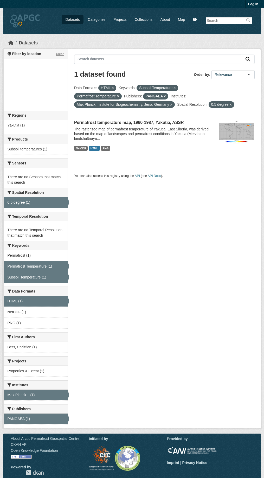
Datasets (73, 19)
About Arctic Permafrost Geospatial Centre (45, 438)
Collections (143, 19)
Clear (60, 54)
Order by (201, 74)
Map (181, 19)
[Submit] (248, 59)
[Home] (11, 42)
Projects (120, 19)
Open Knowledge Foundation (34, 450)
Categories (97, 19)
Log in (253, 4)
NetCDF (81, 148)
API (137, 176)
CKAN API (19, 444)
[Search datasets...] (157, 59)
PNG (106, 148)
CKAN (35, 472)
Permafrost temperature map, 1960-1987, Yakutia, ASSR (129, 122)
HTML (94, 148)
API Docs (154, 176)
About (165, 19)
